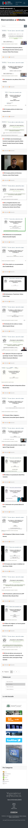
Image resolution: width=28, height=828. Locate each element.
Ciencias (6, 775)
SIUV (24, 820)
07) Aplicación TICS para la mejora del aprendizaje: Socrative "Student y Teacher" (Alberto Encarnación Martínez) (13, 356)
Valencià (17, 2)
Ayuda (16, 4)
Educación (12, 57)
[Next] (19, 671)
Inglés (21, 2)
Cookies (15, 820)
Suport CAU (20, 820)
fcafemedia (6, 57)
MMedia (14, 803)
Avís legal (4, 820)
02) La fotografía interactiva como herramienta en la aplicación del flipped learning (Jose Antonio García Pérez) (12, 205)
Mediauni (14, 804)
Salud (6, 777)
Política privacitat (10, 820)
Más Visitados (10, 684)
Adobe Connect (14, 808)
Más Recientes (10, 681)
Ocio (6, 783)
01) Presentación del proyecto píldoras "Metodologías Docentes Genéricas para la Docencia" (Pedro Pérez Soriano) (13, 50)
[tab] (14, 772)
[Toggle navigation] (24, 3)
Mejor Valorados (10, 686)
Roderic (14, 807)
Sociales (6, 779)
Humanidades (8, 773)
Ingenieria (7, 781)
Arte (6, 771)
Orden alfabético (10, 689)
